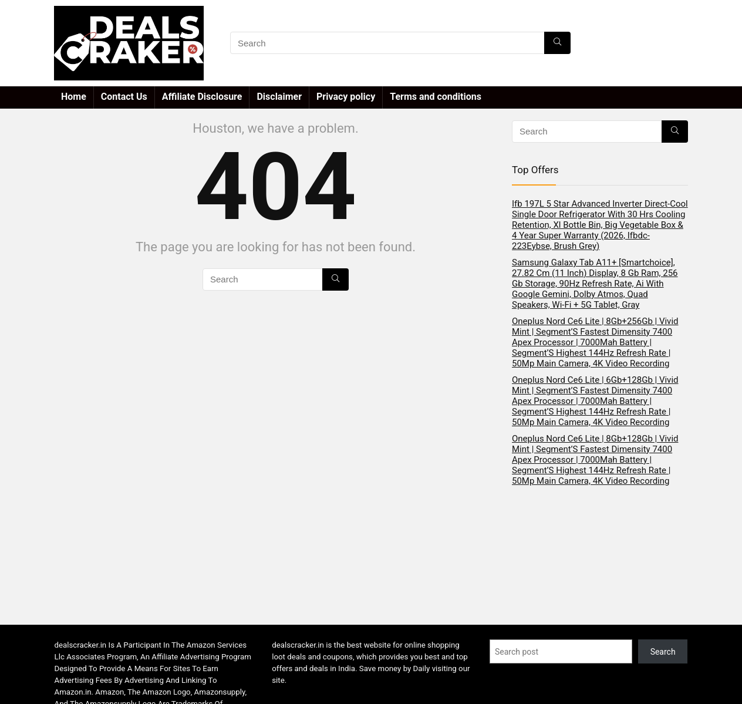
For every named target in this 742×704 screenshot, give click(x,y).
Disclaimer (279, 96)
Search (663, 651)
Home (73, 96)
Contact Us (124, 96)
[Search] (557, 43)
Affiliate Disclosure (202, 96)
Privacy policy (345, 96)
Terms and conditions (435, 96)
